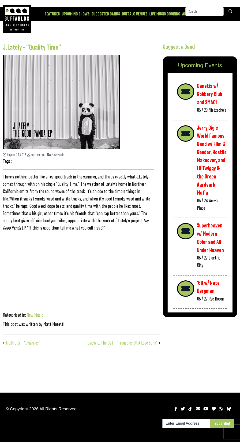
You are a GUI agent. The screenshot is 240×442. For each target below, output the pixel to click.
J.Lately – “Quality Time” (32, 47)
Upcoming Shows (76, 14)
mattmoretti (36, 155)
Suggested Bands (105, 14)
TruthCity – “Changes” (22, 343)
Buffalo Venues (134, 14)
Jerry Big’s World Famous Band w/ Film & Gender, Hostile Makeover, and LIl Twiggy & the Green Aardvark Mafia (212, 160)
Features (52, 14)
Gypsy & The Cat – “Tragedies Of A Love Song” (122, 343)
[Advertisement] (200, 354)
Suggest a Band (179, 47)
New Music (55, 155)
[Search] (204, 13)
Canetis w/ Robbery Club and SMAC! (209, 94)
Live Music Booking (164, 14)
